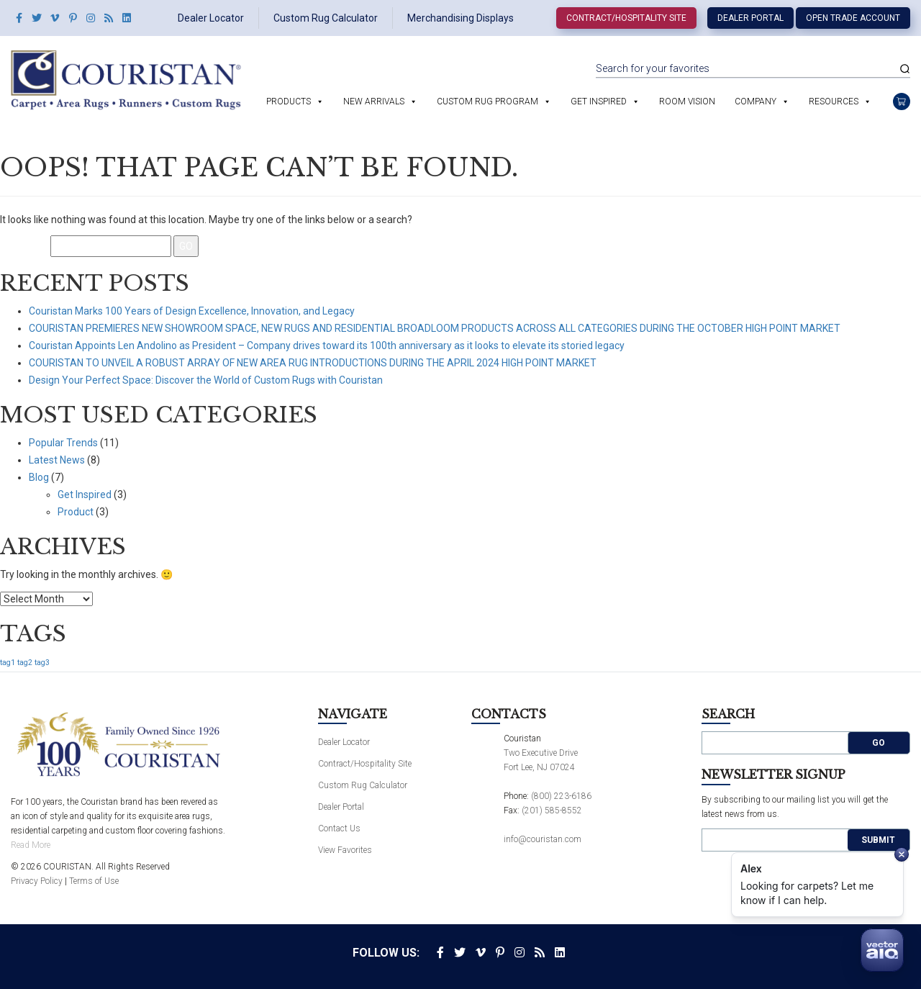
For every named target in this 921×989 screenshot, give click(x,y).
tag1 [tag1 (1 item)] (7, 662)
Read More (30, 845)
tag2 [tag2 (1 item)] (24, 662)
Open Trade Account (853, 18)
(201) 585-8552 (552, 810)
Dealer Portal (750, 18)
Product (76, 512)
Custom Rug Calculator (325, 18)
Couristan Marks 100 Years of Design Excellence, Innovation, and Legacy (192, 311)
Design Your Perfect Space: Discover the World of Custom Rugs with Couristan (206, 380)
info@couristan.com (542, 839)
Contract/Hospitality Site (626, 18)
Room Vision (687, 101)
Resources (833, 101)
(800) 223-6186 (561, 796)
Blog (39, 477)
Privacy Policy (37, 881)
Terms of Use (94, 881)
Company (755, 101)
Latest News (57, 460)
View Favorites (345, 850)
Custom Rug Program (487, 101)
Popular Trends (63, 442)
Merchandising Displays (460, 18)
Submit (878, 840)
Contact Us (339, 828)
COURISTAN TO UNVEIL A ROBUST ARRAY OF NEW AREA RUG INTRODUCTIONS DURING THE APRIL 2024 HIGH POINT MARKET (312, 363)
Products (288, 101)
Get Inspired (599, 101)
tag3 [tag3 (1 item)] (42, 662)
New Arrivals (373, 101)
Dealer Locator (211, 18)
